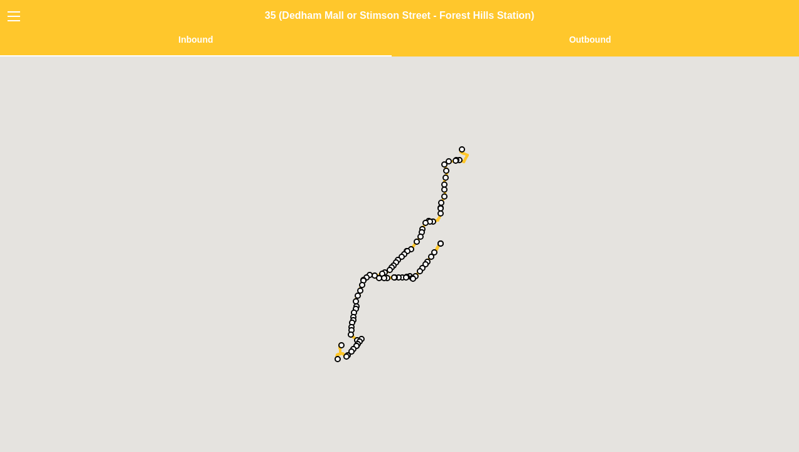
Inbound (195, 40)
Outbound (590, 40)
